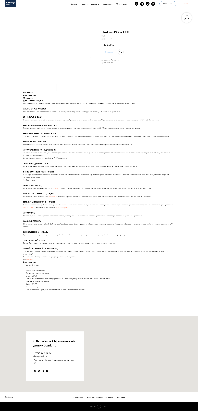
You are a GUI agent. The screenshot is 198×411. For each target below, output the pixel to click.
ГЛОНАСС (56, 188)
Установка (108, 4)
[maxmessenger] (148, 4)
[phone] (136, 4)
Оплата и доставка (90, 4)
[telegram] (142, 4)
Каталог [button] (74, 4)
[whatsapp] (39, 371)
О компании (122, 4)
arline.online (64, 205)
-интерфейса (52, 196)
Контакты (121, 397)
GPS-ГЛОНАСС (29, 207)
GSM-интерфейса (61, 207)
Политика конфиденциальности (100, 397)
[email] (153, 4)
